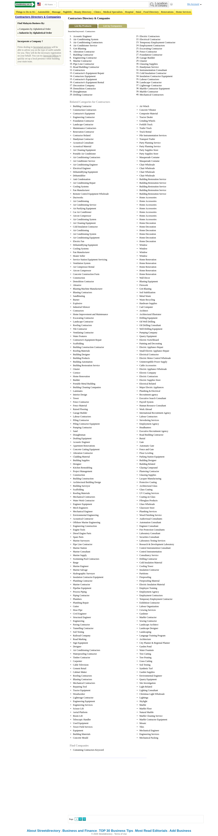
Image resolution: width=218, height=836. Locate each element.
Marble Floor (145, 708)
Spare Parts (78, 537)
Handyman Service (149, 67)
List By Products (83, 26)
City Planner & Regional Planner (154, 643)
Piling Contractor (81, 420)
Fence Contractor (148, 51)
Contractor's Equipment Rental (88, 82)
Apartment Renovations (84, 445)
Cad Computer (146, 307)
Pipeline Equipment (82, 588)
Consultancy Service (148, 555)
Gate (141, 442)
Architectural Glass (148, 486)
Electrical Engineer (82, 168)
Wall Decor (144, 277)
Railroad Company (81, 635)
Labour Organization (149, 606)
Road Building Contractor (86, 67)
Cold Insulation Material (150, 562)
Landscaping (145, 632)
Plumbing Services (148, 511)
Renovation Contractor (83, 131)
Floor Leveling (146, 453)
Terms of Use (120, 834)
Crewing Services (147, 610)
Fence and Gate (146, 449)
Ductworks (78, 197)
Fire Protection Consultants (152, 529)
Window (143, 245)
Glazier (143, 60)
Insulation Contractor (149, 570)
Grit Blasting (79, 48)
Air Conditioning (81, 201)
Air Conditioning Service (84, 204)
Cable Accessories (147, 365)
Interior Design (80, 394)
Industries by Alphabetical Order (35, 33)
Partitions (143, 573)
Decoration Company (84, 85)
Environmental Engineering (86, 515)
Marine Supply (80, 555)
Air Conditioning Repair (84, 183)
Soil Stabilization (147, 292)
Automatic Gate (146, 445)
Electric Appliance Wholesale (153, 369)
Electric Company (147, 372)
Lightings (143, 697)
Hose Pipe (77, 610)
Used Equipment (80, 723)
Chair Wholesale (147, 164)
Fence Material (80, 405)
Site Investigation (147, 683)
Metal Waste (145, 296)
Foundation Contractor (151, 54)
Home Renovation (81, 376)
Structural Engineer (82, 617)
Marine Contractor (82, 60)
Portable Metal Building (84, 383)
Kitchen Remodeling (82, 467)
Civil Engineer (79, 613)
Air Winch (144, 106)
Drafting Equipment (82, 438)
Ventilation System (81, 263)
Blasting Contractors (82, 292)
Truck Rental (145, 131)
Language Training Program (152, 635)
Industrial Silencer (81, 307)
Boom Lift (78, 716)
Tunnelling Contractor (83, 628)
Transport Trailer (147, 139)
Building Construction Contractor (88, 347)
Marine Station (80, 548)
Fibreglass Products (148, 500)
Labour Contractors (149, 79)
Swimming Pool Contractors (86, 559)
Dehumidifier (79, 175)
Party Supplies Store (148, 150)
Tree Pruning (145, 657)
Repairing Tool (80, 686)
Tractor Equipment (81, 690)
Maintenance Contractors (84, 128)
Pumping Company (148, 332)
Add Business (180, 831)
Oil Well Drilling (147, 321)
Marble (142, 705)
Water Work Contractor (83, 500)
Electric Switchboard (149, 340)
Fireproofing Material (149, 580)
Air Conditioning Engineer (85, 164)
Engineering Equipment (84, 701)
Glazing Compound (148, 467)
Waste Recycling (147, 299)
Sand (75, 431)
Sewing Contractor (148, 621)
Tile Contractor (80, 329)
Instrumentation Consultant (153, 70)
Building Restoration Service (86, 365)
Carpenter (77, 661)
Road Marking (79, 639)
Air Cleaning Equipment (84, 150)
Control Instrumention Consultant (155, 548)
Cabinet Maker (80, 672)
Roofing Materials (81, 351)
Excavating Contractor (151, 48)
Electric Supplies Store (150, 380)
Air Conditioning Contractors (88, 42)
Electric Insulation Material (152, 584)
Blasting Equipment (148, 281)
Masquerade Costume (149, 157)
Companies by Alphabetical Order (35, 29)
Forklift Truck (146, 124)
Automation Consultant (150, 522)
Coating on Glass (147, 497)
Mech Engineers (80, 507)
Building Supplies (81, 460)
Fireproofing (145, 577)
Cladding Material (81, 456)
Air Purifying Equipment (84, 208)
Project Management (82, 471)
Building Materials (81, 734)
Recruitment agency (148, 394)
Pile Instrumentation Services (153, 135)
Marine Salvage (80, 570)
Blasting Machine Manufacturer (87, 288)
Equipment (78, 730)
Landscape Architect (148, 624)
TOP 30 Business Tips (116, 831)
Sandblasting (79, 296)
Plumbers (77, 599)
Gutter (76, 606)
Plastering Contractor (149, 471)
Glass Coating (146, 489)
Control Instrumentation (150, 551)
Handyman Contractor (83, 139)
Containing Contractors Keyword (88, 750)
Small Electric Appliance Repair (154, 351)
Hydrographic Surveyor (84, 573)
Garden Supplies (147, 672)
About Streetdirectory (43, 831)
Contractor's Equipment (85, 79)
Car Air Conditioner (82, 212)
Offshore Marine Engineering (86, 522)
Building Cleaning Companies (87, 387)
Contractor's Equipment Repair (88, 73)
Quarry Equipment (148, 336)
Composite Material (148, 113)
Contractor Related (81, 135)
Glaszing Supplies (149, 63)
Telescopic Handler (82, 719)
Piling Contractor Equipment (86, 424)
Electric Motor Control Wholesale (155, 358)
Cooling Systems (81, 186)
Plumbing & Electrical (149, 391)
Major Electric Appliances (151, 387)
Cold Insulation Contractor (153, 73)
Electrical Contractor (150, 39)
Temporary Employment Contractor (157, 42)
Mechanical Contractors (152, 94)
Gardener (143, 613)
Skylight (143, 701)
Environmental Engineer (150, 675)
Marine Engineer (81, 566)
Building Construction (83, 478)
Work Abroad (145, 409)
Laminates (78, 391)
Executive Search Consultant (152, 398)
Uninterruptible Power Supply (153, 361)
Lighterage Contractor (151, 85)
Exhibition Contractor (149, 602)
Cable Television (81, 664)
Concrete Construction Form (86, 274)
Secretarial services (42, 47)
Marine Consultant (81, 551)
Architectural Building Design (87, 482)
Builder (76, 380)
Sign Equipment (80, 643)
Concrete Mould (80, 737)
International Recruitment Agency (155, 413)
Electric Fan (78, 241)
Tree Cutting (145, 654)
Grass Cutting (145, 661)
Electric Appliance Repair (151, 347)
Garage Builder (147, 57)
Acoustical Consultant (83, 142)
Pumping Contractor (82, 427)
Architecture (145, 639)
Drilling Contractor (82, 94)
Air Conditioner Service (85, 45)
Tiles (141, 727)
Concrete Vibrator (147, 110)
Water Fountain (146, 650)
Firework (143, 285)
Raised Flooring (80, 409)
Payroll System (146, 402)
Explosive (77, 303)
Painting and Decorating (150, 343)
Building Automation (83, 361)
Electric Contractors (150, 36)
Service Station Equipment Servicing (90, 259)
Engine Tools (79, 529)
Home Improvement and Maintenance (90, 314)
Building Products (81, 358)
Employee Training (148, 588)
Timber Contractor (81, 657)
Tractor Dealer (146, 117)
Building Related (147, 464)
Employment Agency (149, 424)
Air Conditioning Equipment (86, 237)
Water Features (80, 336)
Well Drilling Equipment (150, 329)
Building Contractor (83, 54)
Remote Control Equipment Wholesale (91, 194)
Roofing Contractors (82, 325)
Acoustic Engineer (82, 36)
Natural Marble (146, 712)
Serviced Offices (51, 55)
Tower (76, 398)
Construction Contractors (84, 110)
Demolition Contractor (84, 88)
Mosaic (142, 723)
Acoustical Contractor (83, 518)
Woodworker (79, 694)
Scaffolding (78, 343)
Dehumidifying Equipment (85, 172)
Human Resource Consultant (152, 405)
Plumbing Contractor (82, 580)
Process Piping (80, 591)
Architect (143, 310)
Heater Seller (79, 256)
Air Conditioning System (85, 39)
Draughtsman (80, 91)
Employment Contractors (152, 45)
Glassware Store (146, 507)
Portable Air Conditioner (84, 153)
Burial (142, 438)
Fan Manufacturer (81, 190)
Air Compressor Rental (83, 267)
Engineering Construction (85, 526)
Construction (79, 277)
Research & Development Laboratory (156, 544)
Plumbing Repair (81, 602)
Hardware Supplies (148, 303)
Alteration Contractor (84, 51)
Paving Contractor (81, 624)
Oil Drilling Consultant (150, 325)
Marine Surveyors (81, 540)
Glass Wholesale (147, 504)
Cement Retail (79, 668)
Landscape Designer (148, 628)
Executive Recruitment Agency (153, 431)
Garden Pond (145, 646)
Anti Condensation (81, 179)
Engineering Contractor (85, 57)
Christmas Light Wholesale (152, 694)
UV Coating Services (149, 493)
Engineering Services (83, 705)
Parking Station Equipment (151, 456)
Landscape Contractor (151, 82)
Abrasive (77, 285)
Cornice (76, 372)
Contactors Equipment (84, 76)
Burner (76, 299)
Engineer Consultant (148, 526)
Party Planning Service (150, 142)
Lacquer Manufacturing (150, 478)
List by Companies (112, 26)
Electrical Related (147, 383)
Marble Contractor (149, 91)
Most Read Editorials (151, 831)
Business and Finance (79, 831)
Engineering (78, 621)
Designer (77, 464)
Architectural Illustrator (150, 314)
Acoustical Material (82, 146)
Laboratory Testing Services (152, 540)
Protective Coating (148, 482)
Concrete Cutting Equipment (86, 449)
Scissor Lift (78, 708)
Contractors (90, 31)
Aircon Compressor (82, 215)
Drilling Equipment (148, 318)
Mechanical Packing (148, 737)
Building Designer (81, 354)
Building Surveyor (81, 486)
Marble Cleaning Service (150, 716)
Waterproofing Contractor (85, 654)
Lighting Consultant (148, 690)
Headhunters (145, 427)
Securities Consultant (149, 537)
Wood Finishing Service (150, 515)
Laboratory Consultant (149, 533)
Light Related (145, 686)
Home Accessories (148, 197)
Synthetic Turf (146, 668)
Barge (75, 562)
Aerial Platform (80, 712)
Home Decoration (147, 223)
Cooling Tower (146, 566)
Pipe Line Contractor (83, 63)
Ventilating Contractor (83, 332)
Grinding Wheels (147, 121)
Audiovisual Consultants (150, 518)
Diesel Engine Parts (82, 533)
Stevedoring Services (149, 420)
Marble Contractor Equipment (155, 88)
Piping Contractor (81, 595)
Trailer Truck (145, 128)
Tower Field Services (83, 727)
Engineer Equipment (82, 504)
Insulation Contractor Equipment (156, 76)
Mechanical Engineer (83, 511)
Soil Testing (78, 632)
